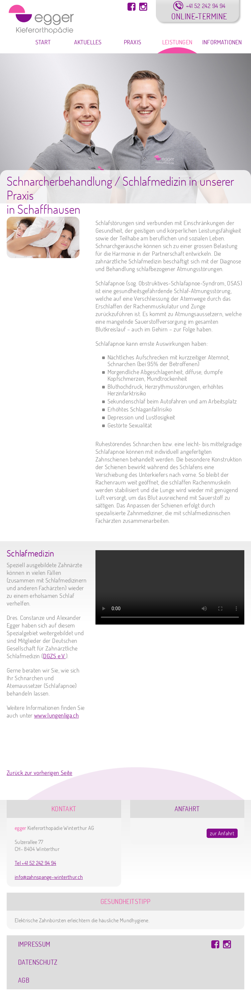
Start (43, 42)
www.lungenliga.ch (56, 715)
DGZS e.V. (54, 656)
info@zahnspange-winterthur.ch (49, 877)
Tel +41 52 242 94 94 (35, 863)
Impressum (34, 944)
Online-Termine (199, 16)
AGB (23, 980)
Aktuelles (88, 42)
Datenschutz (37, 962)
